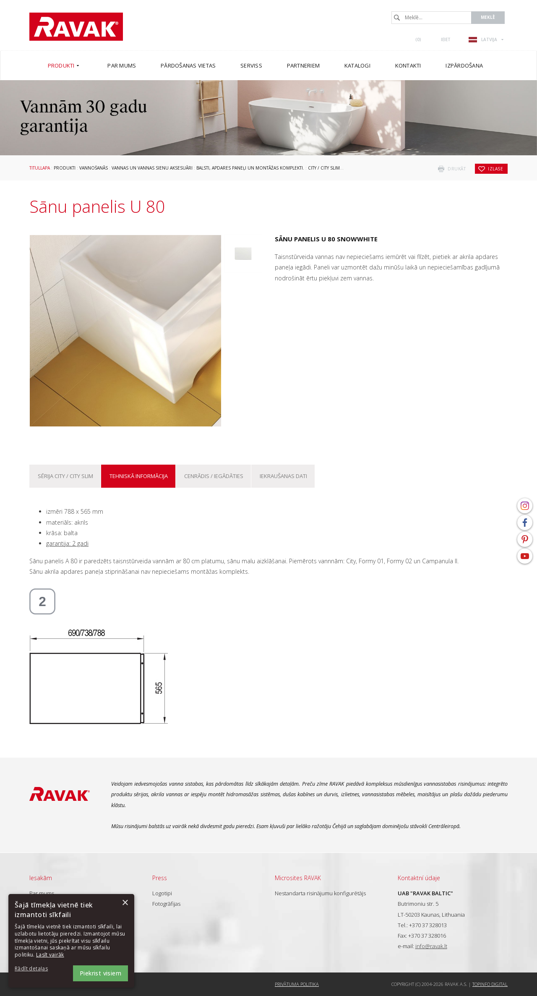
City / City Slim (324, 168)
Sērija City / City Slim (65, 476)
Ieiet (446, 39)
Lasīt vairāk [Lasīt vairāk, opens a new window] (50, 954)
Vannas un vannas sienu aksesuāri (152, 168)
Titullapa (39, 168)
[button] (38, 968)
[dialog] (71, 941)
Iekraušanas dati (283, 476)
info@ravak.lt (431, 946)
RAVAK (76, 27)
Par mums (41, 893)
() (418, 39)
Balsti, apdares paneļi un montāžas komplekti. (250, 168)
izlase (495, 169)
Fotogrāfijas (166, 903)
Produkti (65, 168)
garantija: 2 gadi (67, 543)
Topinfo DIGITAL (490, 984)
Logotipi (162, 893)
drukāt (457, 169)
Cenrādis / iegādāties (213, 476)
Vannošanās (93, 168)
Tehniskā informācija (138, 476)
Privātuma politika (297, 984)
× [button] (125, 903)
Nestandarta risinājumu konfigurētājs (320, 893)
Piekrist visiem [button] (100, 973)
